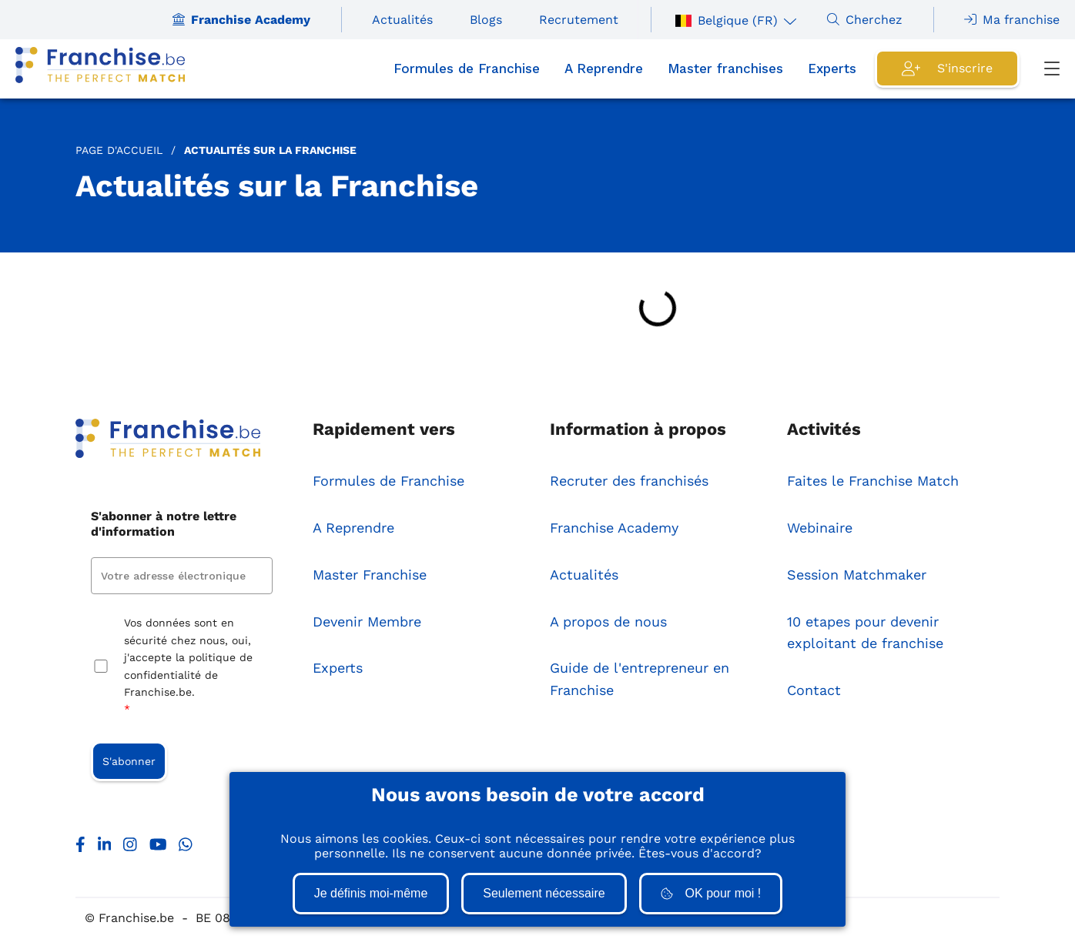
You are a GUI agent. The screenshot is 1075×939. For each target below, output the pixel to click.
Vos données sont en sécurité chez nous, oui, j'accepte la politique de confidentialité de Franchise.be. (188, 667)
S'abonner (129, 761)
